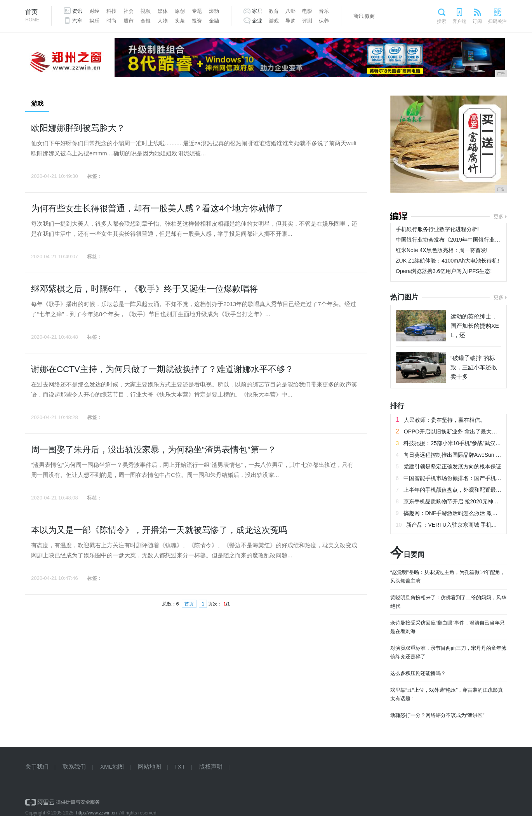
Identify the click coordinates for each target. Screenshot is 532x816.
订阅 (477, 21)
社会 (128, 11)
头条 (180, 21)
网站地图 (149, 766)
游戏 (274, 21)
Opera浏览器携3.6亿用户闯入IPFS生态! (444, 271)
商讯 (358, 16)
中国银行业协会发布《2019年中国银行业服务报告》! (459, 240)
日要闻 (407, 554)
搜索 (441, 21)
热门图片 (404, 297)
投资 (197, 21)
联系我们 (74, 766)
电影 (307, 11)
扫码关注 (497, 21)
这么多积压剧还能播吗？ (418, 673)
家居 (257, 11)
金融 (214, 21)
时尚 (111, 21)
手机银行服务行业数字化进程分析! (437, 229)
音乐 (324, 11)
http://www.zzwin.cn (96, 813)
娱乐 (94, 21)
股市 (128, 21)
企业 (257, 21)
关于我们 (37, 766)
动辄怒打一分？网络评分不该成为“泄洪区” (437, 715)
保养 (324, 21)
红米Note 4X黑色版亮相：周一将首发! (441, 250)
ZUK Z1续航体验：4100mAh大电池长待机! (447, 261)
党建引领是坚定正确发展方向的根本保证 (452, 466)
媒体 (163, 11)
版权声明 (211, 766)
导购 (290, 21)
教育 (274, 11)
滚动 (214, 11)
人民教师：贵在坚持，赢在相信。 (444, 420)
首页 (32, 16)
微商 (370, 16)
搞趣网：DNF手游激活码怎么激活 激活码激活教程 (464, 513)
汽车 (77, 21)
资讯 (77, 11)
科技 (111, 11)
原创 (180, 11)
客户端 (459, 21)
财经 (94, 11)
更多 (499, 216)
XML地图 (112, 766)
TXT (179, 766)
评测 (307, 21)
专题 (197, 11)
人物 (163, 21)
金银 (146, 21)
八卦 (290, 11)
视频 (146, 11)
